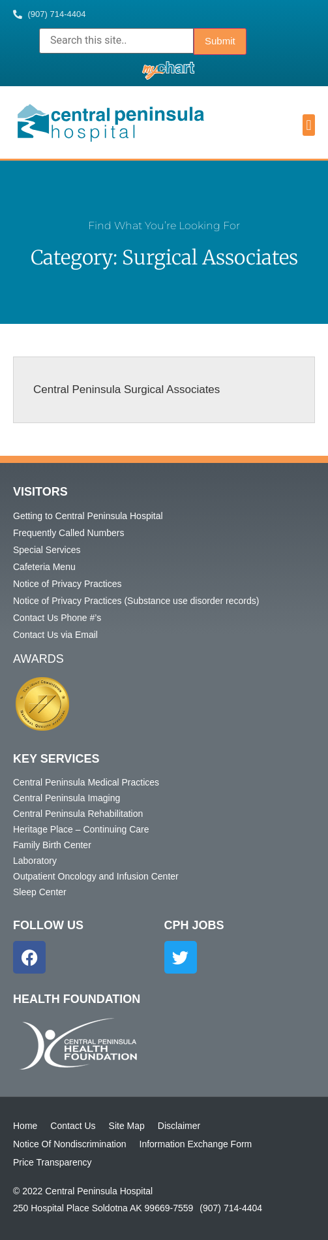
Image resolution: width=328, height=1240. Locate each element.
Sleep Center (40, 892)
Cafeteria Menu (44, 567)
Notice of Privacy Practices (67, 584)
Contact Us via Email (55, 634)
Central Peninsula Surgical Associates (126, 389)
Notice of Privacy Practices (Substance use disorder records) (136, 601)
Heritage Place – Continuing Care (81, 829)
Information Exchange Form (196, 1144)
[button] (309, 125)
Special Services (47, 550)
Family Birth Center (52, 845)
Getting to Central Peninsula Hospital (88, 516)
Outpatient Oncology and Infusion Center (96, 876)
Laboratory (35, 860)
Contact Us (72, 1126)
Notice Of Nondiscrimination (70, 1144)
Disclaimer (179, 1126)
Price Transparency (52, 1162)
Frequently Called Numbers (68, 533)
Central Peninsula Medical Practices (86, 782)
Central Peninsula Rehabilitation (78, 813)
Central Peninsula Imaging (66, 798)
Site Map (127, 1126)
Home (25, 1126)
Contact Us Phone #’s (57, 617)
